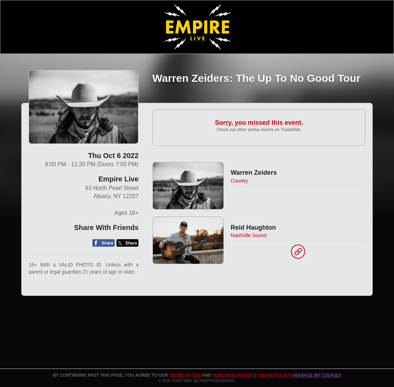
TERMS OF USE (185, 375)
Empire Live (118, 179)
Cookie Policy (274, 375)
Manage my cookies (317, 375)
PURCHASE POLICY (233, 375)
